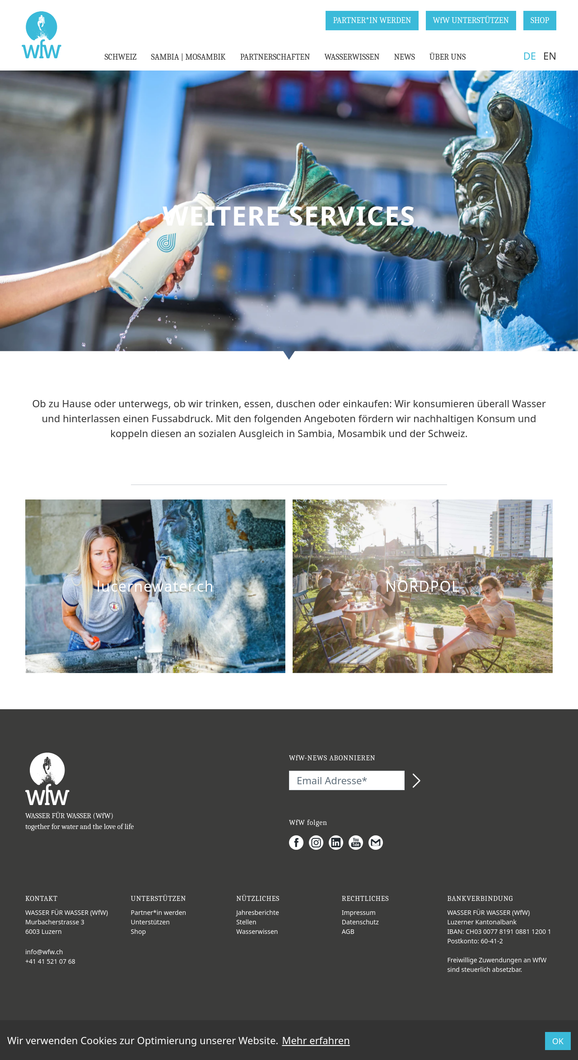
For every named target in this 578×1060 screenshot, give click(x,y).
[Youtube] (358, 842)
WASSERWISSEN (351, 57)
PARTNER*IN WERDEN (372, 20)
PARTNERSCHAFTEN (275, 57)
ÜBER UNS (447, 57)
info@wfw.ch (44, 951)
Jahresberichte (257, 912)
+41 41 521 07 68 (50, 961)
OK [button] (558, 1041)
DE (529, 55)
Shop (138, 931)
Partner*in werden (158, 912)
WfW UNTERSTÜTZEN (471, 20)
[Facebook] (299, 842)
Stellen (246, 922)
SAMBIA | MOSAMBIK (188, 57)
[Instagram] (319, 842)
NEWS (404, 57)
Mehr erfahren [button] (316, 1040)
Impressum (359, 912)
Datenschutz (360, 922)
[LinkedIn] (339, 842)
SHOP (540, 20)
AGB (348, 931)
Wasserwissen (257, 931)
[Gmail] (378, 842)
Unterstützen (150, 922)
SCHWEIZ (120, 57)
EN (549, 55)
